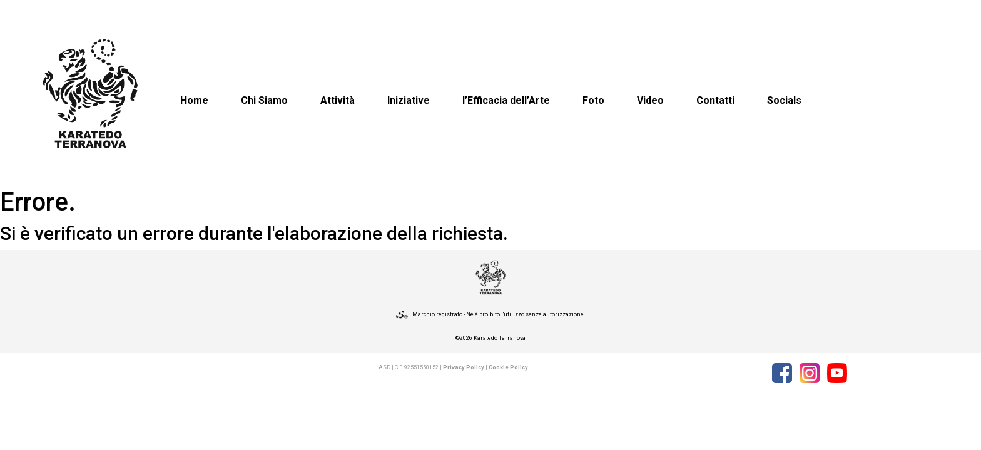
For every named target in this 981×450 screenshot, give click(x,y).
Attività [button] (337, 100)
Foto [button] (593, 100)
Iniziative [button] (408, 100)
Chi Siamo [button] (264, 100)
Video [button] (650, 100)
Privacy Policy (463, 367)
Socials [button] (784, 100)
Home (194, 100)
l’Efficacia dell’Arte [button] (506, 100)
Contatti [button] (715, 100)
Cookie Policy (508, 367)
